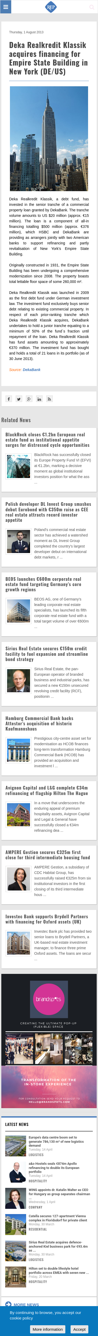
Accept (79, 1329)
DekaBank (32, 370)
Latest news (17, 1124)
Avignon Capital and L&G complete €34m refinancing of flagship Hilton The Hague (46, 790)
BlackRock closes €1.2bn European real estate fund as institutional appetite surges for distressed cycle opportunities (47, 439)
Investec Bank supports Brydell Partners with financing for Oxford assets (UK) (46, 919)
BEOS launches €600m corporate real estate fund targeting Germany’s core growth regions (43, 584)
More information (48, 1329)
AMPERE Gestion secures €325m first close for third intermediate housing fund (47, 855)
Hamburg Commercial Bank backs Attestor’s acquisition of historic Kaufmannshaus (39, 723)
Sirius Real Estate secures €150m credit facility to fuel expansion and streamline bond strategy (46, 653)
